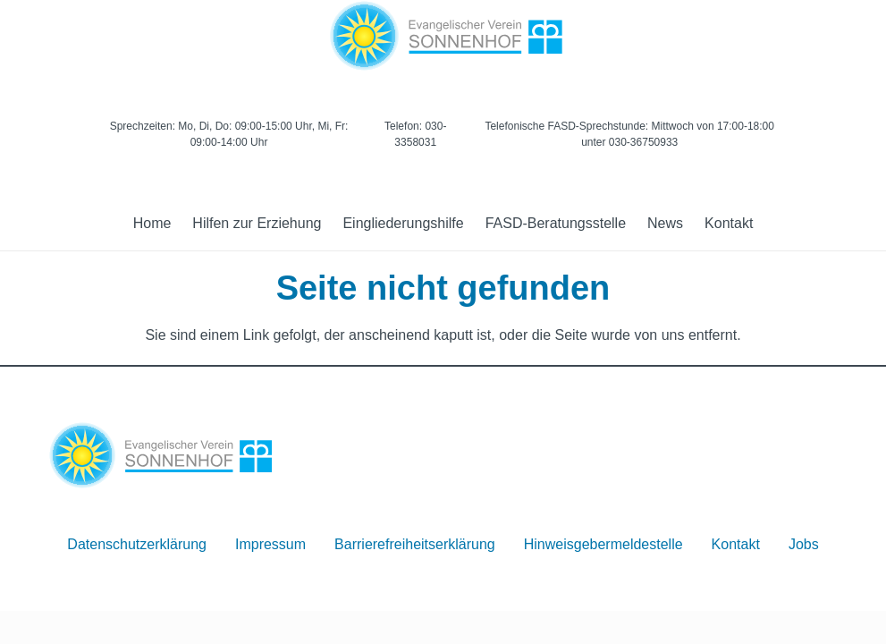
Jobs (804, 544)
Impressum (270, 544)
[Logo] (443, 36)
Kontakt (736, 544)
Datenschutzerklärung (137, 544)
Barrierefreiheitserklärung (414, 544)
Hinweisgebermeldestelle (603, 544)
